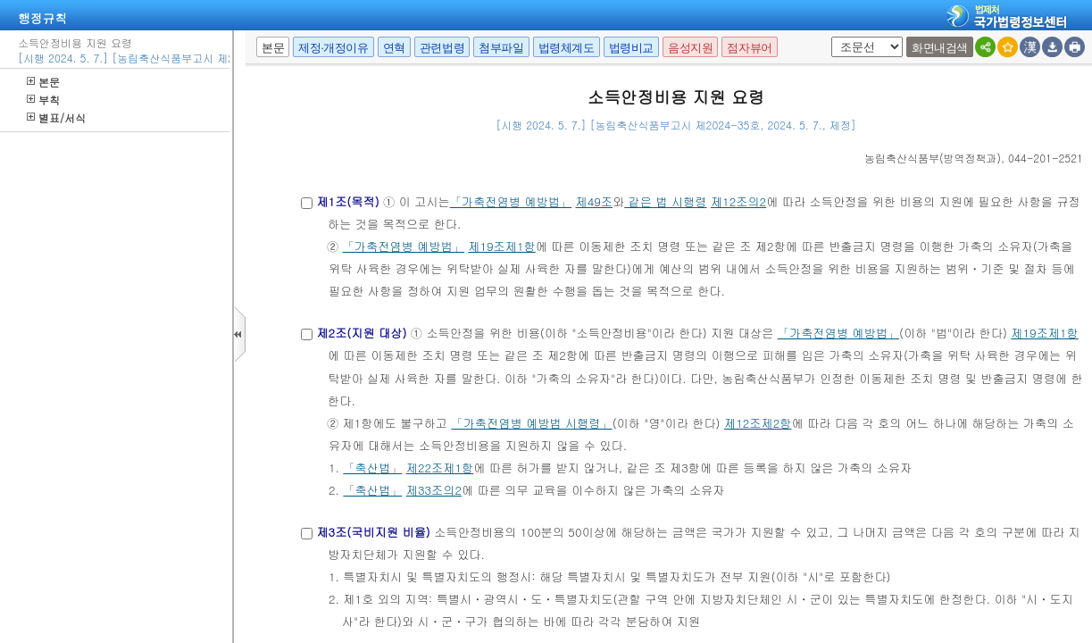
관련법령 (442, 47)
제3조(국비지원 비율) (372, 531)
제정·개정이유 (333, 47)
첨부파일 (501, 47)
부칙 (43, 99)
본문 (43, 81)
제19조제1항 (501, 246)
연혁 (394, 47)
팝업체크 (828, 37)
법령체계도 (566, 47)
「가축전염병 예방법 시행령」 (531, 422)
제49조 (594, 201)
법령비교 (631, 47)
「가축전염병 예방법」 (510, 201)
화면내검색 (940, 47)
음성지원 (690, 47)
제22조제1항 (439, 467)
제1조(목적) (347, 201)
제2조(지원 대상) (361, 332)
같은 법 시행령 (665, 201)
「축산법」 (372, 467)
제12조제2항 (757, 422)
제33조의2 (434, 489)
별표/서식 (56, 117)
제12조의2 (738, 201)
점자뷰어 (749, 47)
